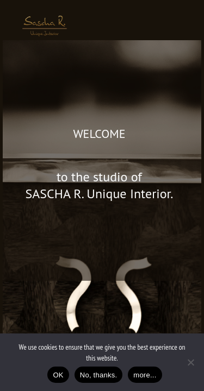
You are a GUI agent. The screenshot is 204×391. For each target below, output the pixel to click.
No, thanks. (99, 375)
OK (58, 375)
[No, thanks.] (190, 362)
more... (144, 375)
